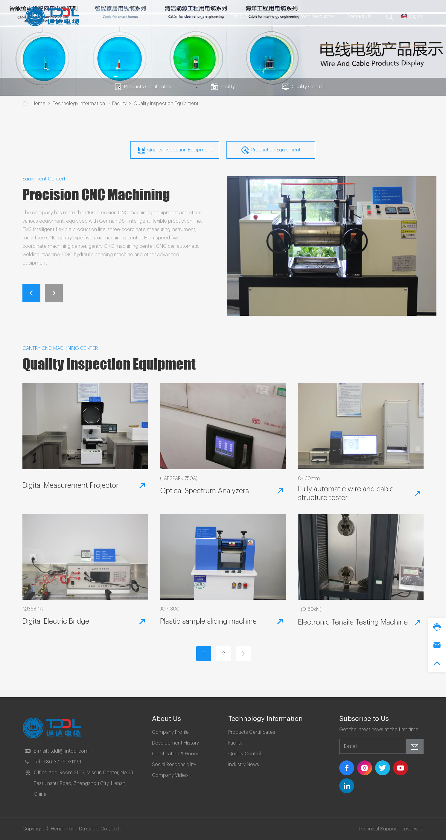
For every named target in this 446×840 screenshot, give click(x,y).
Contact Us (358, 16)
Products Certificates (143, 86)
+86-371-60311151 (62, 762)
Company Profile (170, 732)
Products (244, 16)
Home (178, 16)
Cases (276, 16)
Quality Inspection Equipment (166, 103)
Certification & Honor (175, 753)
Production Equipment (271, 150)
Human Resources (314, 16)
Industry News (243, 764)
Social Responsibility (174, 764)
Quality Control (303, 86)
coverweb (412, 829)
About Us (208, 16)
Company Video (170, 775)
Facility (223, 86)
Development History (175, 743)
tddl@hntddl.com (69, 751)
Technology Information (79, 103)
